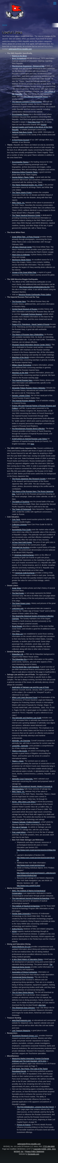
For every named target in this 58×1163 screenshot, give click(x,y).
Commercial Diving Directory (22, 977)
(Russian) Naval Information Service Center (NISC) (31, 345)
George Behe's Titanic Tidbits (23, 177)
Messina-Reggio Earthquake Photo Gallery (35, 294)
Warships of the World (20, 357)
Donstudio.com (33, 1154)
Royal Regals (17, 626)
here (32, 444)
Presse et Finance (24, 1125)
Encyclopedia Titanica (20, 114)
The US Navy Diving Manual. (23, 992)
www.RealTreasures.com (21, 1020)
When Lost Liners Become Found (24, 697)
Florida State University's (21, 914)
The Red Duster (18, 593)
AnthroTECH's (17, 929)
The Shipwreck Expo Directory (23, 1008)
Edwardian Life (17, 654)
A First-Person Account (20, 140)
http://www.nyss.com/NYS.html (28, 886)
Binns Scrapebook (19, 58)
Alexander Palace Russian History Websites (28, 388)
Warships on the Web (20, 373)
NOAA (14, 931)
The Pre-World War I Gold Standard (25, 667)
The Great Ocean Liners (21, 603)
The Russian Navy (19, 301)
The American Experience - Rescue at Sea (28, 66)
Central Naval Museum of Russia (24, 309)
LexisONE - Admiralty (20, 746)
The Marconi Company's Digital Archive (27, 102)
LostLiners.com (18, 608)
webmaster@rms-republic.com (20, 49)
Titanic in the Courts (19, 751)
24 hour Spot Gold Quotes (22, 542)
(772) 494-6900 (49, 1146)
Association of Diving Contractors (24, 972)
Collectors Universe (19, 524)
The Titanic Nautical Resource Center (26, 215)
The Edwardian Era (19, 659)
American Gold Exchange (24, 555)
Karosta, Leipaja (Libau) (21, 395)
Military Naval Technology (21, 365)
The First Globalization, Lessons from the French (35, 1107)
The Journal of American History (36, 96)
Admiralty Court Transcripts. (22, 779)
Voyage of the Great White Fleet (24, 272)
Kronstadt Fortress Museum (31, 314)
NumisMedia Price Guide (21, 530)
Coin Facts (16, 519)
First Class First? (34, 122)
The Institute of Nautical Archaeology (26, 906)
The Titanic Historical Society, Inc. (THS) (27, 185)
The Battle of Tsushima (20, 502)
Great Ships (16, 588)
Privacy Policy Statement (34, 1151)
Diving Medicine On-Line (21, 947)
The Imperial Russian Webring (23, 401)
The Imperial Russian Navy (22, 380)
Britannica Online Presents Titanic (25, 172)
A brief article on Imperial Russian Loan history (29, 439)
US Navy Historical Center (22, 247)
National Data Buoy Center (22, 132)
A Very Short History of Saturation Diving (27, 959)
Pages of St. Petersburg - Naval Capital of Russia (30, 324)
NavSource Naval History (21, 260)
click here (42, 1005)
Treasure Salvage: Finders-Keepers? (26, 822)
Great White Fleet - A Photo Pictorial (25, 237)
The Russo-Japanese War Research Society (29, 479)
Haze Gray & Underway (21, 255)
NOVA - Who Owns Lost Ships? (24, 802)
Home (4, 25)
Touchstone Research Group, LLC (25, 1036)
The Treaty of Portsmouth (21, 509)
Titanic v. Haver (18, 761)
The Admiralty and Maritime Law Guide (26, 718)
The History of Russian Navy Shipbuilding (27, 334)
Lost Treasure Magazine (21, 1030)
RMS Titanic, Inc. (18, 203)
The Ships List (17, 634)
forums (43, 124)
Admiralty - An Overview (21, 741)
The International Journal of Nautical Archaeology (30, 898)
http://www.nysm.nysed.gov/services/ (31, 865)
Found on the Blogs (19, 56)
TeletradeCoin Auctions (20, 547)
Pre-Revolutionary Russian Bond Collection (28, 429)
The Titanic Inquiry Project (22, 192)
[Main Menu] (55, 3)
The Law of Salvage (19, 827)
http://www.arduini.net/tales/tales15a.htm (34, 287)
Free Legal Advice (19, 832)
